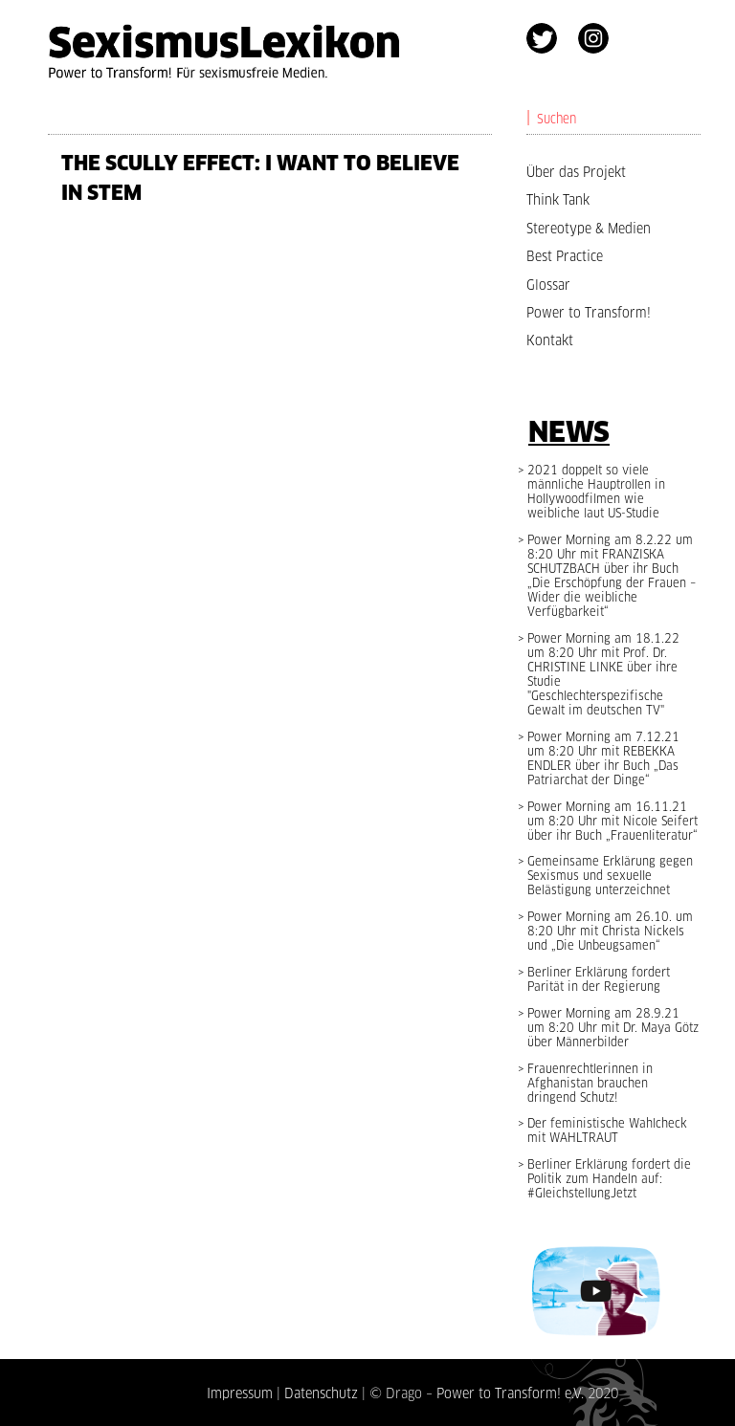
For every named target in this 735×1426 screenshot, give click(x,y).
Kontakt (549, 340)
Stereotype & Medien (588, 228)
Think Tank (558, 200)
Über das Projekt (576, 172)
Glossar (548, 285)
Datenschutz (321, 1393)
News (569, 432)
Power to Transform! (588, 312)
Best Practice (564, 256)
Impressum (240, 1393)
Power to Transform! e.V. (510, 1393)
